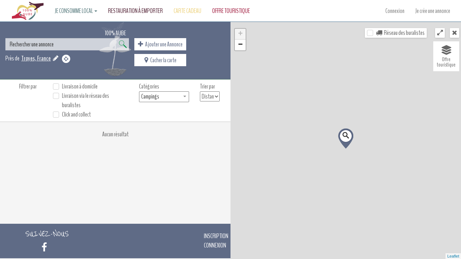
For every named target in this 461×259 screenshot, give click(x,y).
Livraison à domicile (80, 86)
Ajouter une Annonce (160, 44)
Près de (12, 58)
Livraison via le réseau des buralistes (85, 100)
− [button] (240, 45)
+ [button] (240, 34)
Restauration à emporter (135, 10)
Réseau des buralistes (400, 32)
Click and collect (76, 114)
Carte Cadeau (187, 10)
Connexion (394, 10)
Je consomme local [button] (76, 10)
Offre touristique (231, 10)
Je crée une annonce (432, 10)
